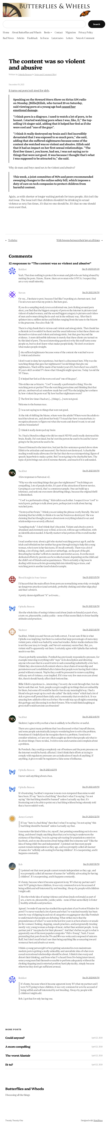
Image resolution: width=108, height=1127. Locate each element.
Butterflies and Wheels (24, 1088)
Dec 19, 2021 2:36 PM (90, 292)
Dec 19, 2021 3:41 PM (91, 629)
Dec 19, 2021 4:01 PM (90, 716)
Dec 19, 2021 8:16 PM (90, 977)
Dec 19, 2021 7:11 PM (91, 864)
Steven (21, 292)
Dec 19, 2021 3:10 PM (91, 470)
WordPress (98, 1120)
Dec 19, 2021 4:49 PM (90, 786)
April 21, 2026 (97, 1037)
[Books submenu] (51, 32)
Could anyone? (15, 1037)
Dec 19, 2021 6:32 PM (90, 816)
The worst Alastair (17, 1055)
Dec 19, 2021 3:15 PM (91, 577)
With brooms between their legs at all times (78, 240)
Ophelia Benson (25, 74)
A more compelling (17, 1046)
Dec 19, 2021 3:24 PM (90, 606)
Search (96, 24)
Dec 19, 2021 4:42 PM (48, 769)
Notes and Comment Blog (45, 74)
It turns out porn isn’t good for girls (29, 90)
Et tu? (9, 1064)
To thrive (12, 240)
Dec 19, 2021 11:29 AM (90, 268)
